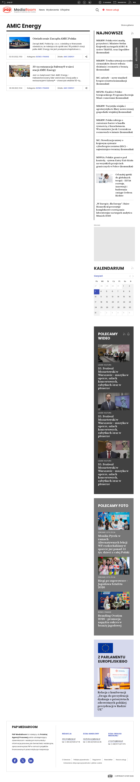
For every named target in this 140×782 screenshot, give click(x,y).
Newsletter (136, 57)
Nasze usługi (112, 9)
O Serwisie (66, 760)
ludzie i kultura (104, 365)
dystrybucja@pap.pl (91, 739)
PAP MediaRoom (25, 727)
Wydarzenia (52, 9)
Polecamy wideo (108, 336)
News (42, 9)
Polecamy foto (113, 505)
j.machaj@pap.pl (115, 741)
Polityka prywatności (81, 760)
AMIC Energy (69, 57)
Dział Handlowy (91, 734)
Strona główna (127, 25)
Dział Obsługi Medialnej (115, 735)
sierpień (98, 276)
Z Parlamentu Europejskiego (112, 659)
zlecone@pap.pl (68, 739)
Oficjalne (65, 9)
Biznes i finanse (42, 57)
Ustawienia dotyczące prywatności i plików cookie (82, 763)
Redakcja (67, 734)
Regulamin (97, 760)
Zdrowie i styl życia (106, 532)
